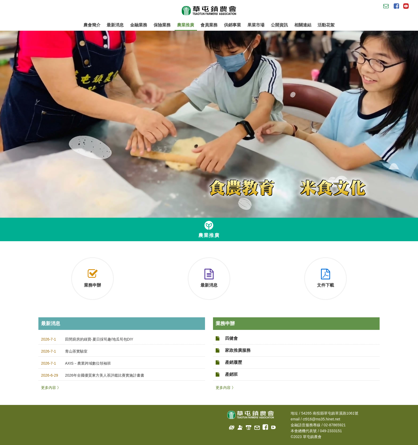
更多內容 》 (51, 387)
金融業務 (138, 25)
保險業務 (162, 25)
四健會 (231, 338)
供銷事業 (232, 25)
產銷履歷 (233, 362)
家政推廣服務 (238, 350)
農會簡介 (92, 26)
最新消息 (115, 25)
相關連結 (302, 25)
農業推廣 (185, 25)
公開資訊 (279, 26)
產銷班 (231, 374)
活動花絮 (326, 25)
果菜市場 (255, 25)
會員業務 (209, 25)
